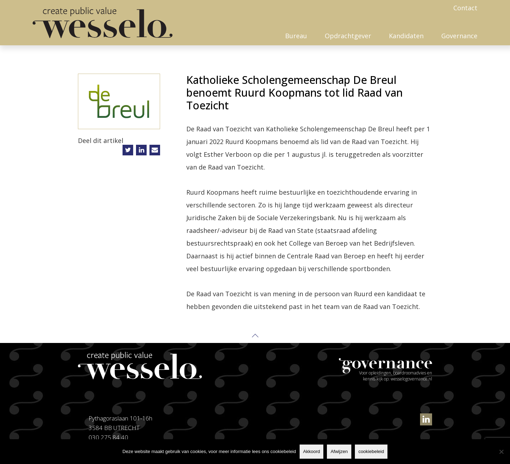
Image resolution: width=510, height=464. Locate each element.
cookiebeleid (371, 451)
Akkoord (311, 451)
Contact (465, 8)
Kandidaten (406, 35)
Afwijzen (338, 451)
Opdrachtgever (348, 35)
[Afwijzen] (501, 451)
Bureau (296, 35)
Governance (459, 35)
